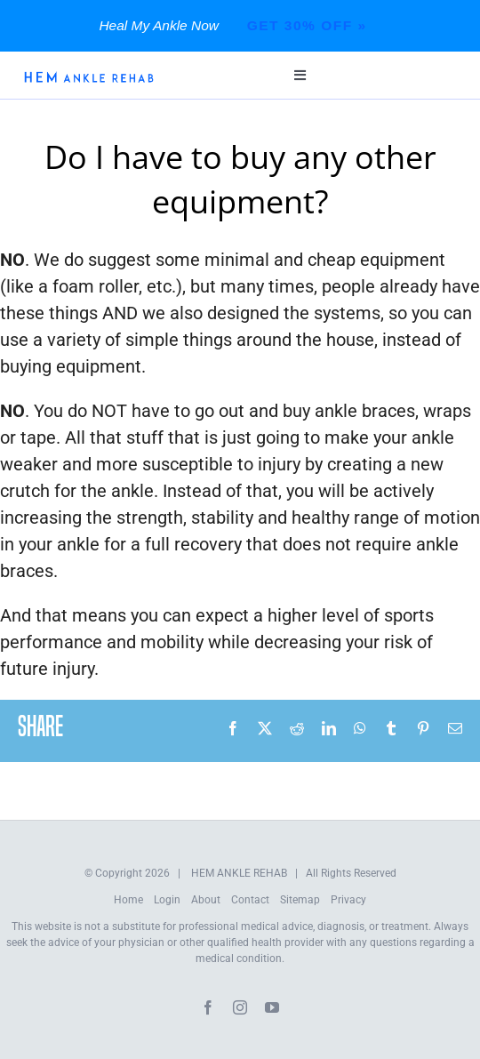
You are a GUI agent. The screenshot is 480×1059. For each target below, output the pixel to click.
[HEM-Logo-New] (88, 77)
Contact (250, 900)
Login (167, 900)
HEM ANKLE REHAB (239, 873)
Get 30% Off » (307, 25)
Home (128, 900)
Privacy (348, 900)
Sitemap (300, 900)
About (205, 900)
